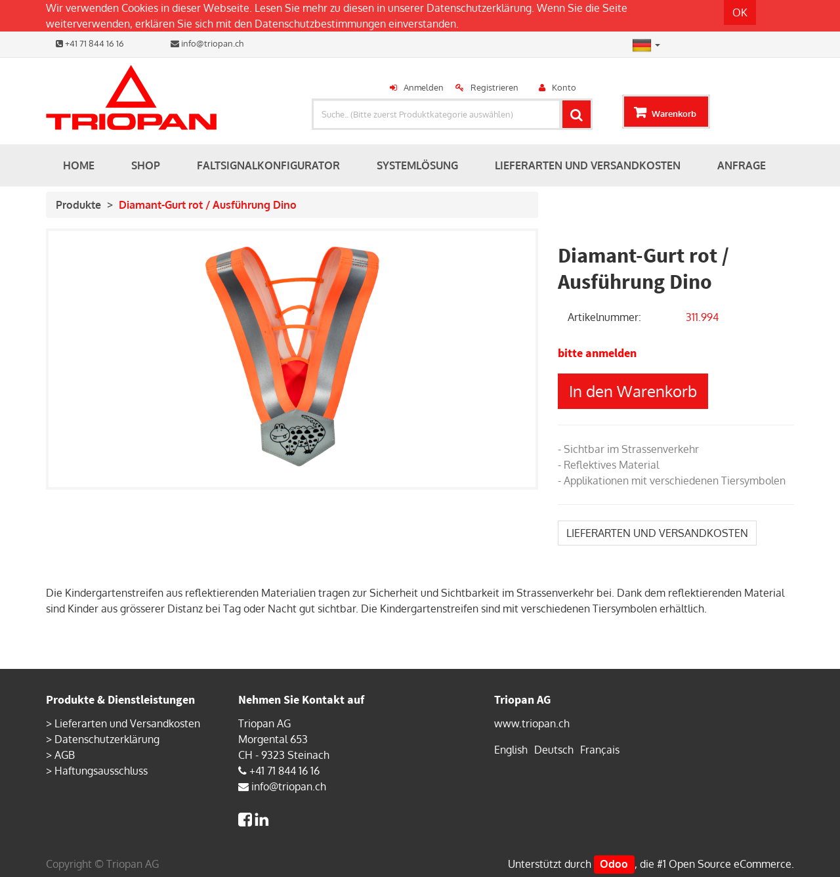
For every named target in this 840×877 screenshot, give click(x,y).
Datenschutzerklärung (479, 7)
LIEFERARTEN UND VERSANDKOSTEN (657, 533)
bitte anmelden (597, 352)
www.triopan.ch (532, 723)
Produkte (78, 204)
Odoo (614, 863)
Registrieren (494, 87)
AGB (64, 754)
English (511, 749)
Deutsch (554, 749)
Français (600, 749)
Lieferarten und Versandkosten (127, 723)
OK (739, 12)
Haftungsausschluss (101, 770)
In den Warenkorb (633, 391)
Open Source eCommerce (730, 863)
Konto (564, 87)
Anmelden (424, 87)
